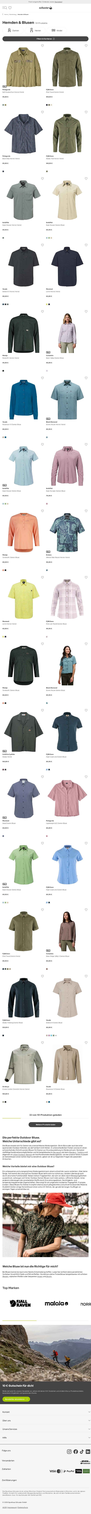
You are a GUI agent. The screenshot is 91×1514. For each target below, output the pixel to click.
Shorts (49, 1276)
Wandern (72, 1152)
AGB (4, 1507)
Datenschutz (23, 1507)
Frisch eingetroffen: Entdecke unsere (42, 2)
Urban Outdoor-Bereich (22, 1154)
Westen (5, 1276)
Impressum (12, 1507)
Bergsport (57, 1152)
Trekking (80, 1152)
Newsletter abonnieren (14, 1399)
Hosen (39, 1276)
